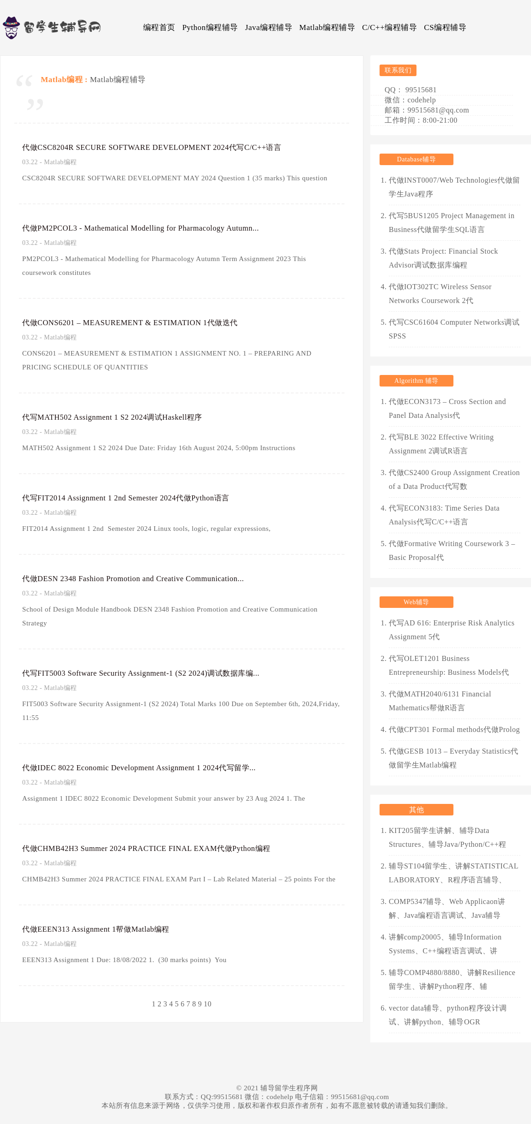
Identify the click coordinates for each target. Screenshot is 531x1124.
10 (207, 1004)
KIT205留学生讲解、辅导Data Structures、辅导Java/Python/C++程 (448, 837)
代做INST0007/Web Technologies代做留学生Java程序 (454, 187)
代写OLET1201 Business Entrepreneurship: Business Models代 (449, 665)
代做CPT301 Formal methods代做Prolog (454, 729)
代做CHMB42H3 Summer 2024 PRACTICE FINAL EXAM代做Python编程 (164, 848)
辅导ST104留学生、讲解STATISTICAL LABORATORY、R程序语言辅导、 (453, 873)
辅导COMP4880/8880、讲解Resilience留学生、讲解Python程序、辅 (452, 979)
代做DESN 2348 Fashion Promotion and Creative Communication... (149, 578)
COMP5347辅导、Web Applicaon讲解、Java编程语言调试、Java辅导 (447, 908)
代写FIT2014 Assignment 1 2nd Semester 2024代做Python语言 (139, 497)
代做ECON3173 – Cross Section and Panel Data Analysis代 (447, 408)
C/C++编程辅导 (389, 27)
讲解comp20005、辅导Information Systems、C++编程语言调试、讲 (445, 944)
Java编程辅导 (268, 27)
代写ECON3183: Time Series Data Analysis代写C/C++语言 (444, 515)
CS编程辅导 (445, 27)
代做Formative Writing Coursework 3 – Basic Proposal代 (452, 550)
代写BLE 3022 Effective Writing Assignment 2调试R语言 (441, 444)
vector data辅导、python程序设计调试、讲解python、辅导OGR (448, 1015)
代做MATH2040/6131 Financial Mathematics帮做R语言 (440, 701)
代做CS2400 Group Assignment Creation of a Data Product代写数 (454, 479)
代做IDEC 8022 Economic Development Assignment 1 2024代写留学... (153, 767)
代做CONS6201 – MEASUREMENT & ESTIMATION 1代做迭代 (144, 322)
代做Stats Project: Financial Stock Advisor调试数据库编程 (443, 258)
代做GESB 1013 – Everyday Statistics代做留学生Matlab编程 (454, 758)
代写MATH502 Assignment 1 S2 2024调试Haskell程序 (123, 417)
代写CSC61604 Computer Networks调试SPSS (454, 329)
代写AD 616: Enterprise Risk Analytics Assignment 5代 (452, 630)
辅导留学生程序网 (289, 1088)
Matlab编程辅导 (327, 27)
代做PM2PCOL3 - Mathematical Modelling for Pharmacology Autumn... (158, 227)
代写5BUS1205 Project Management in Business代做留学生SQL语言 (451, 222)
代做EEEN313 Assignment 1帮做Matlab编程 (106, 929)
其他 (416, 810)
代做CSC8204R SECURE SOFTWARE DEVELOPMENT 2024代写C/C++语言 (169, 147)
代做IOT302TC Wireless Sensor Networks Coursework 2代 (440, 293)
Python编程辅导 (210, 27)
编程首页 (159, 27)
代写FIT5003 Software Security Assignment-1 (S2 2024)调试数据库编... (156, 673)
